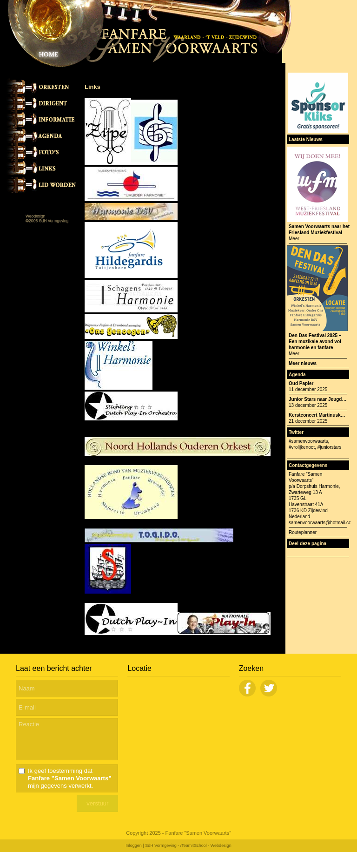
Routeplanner (303, 532)
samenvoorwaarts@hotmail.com (322, 522)
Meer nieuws (303, 363)
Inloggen (134, 845)
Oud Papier (301, 383)
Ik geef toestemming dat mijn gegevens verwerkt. (70, 778)
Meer (294, 238)
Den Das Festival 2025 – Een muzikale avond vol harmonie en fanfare (315, 341)
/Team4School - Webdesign (205, 845)
